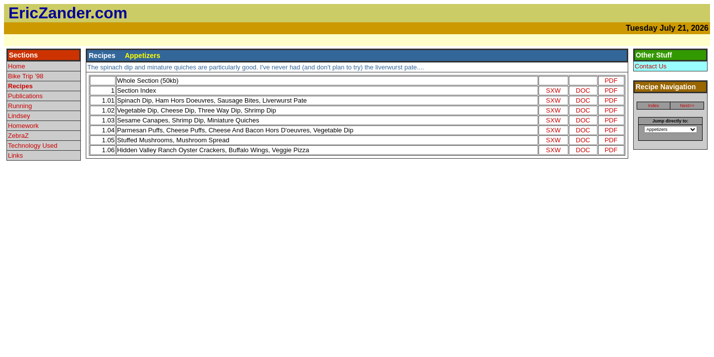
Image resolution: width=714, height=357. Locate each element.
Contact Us (650, 66)
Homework (23, 125)
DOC (583, 90)
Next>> (687, 105)
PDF (610, 80)
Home (16, 66)
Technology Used (33, 145)
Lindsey (19, 115)
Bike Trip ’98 (26, 76)
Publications (25, 96)
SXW (553, 90)
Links (15, 155)
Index (653, 105)
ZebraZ (18, 135)
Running (20, 106)
